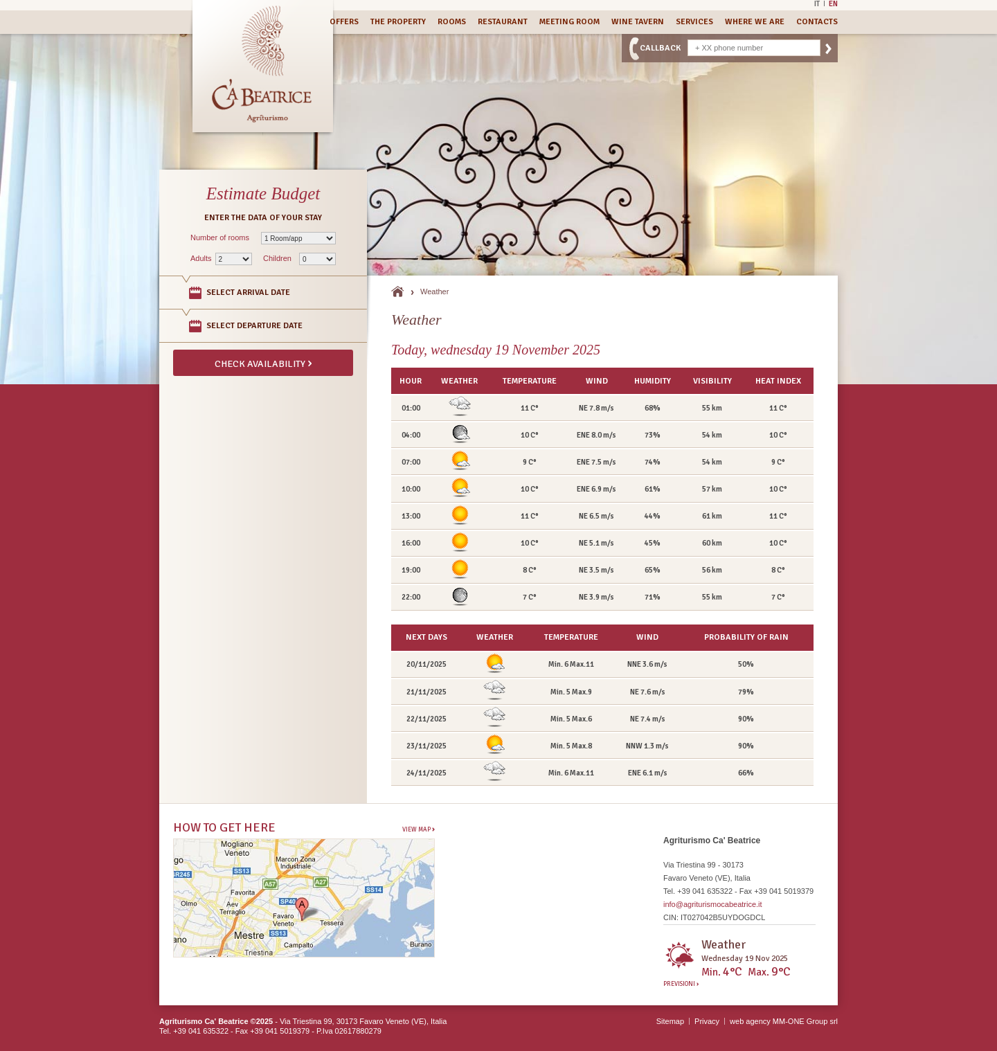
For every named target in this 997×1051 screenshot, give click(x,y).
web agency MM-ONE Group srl (784, 1021)
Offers (344, 21)
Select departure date (254, 326)
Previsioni (681, 984)
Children (277, 258)
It (817, 3)
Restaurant (503, 21)
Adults (201, 258)
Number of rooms (219, 237)
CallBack (660, 48)
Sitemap (670, 1021)
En (833, 3)
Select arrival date (248, 292)
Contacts (817, 21)
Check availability (263, 362)
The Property (398, 21)
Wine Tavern (637, 21)
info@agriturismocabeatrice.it (712, 904)
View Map (418, 829)
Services (694, 21)
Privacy (706, 1021)
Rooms (452, 21)
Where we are (754, 21)
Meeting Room (569, 21)
